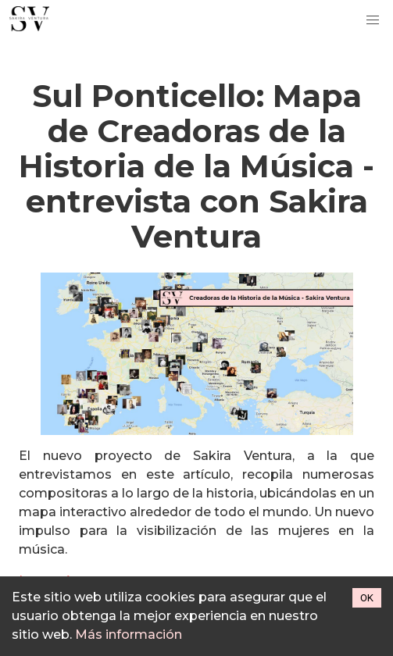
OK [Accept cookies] (366, 598)
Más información (128, 634)
